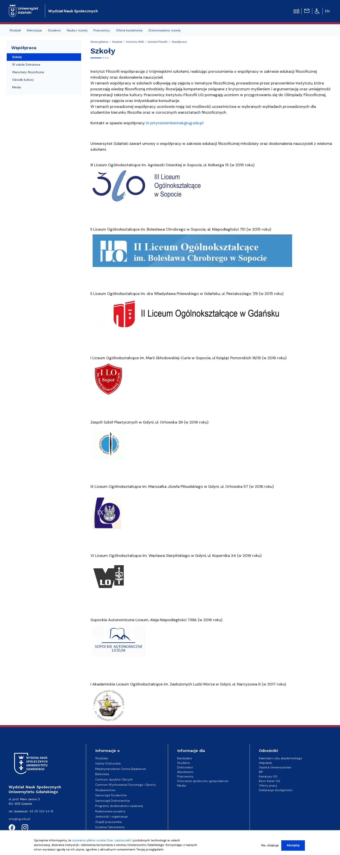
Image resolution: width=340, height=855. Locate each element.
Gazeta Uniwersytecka (275, 767)
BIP (261, 772)
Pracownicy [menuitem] (101, 30)
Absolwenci (185, 772)
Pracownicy (185, 776)
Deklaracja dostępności (276, 790)
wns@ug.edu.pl (19, 819)
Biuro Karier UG (269, 781)
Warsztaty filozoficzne (28, 72)
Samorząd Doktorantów (112, 801)
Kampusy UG (268, 776)
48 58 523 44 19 (41, 811)
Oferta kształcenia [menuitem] (129, 30)
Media (16, 87)
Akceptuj (293, 847)
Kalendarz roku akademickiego (280, 758)
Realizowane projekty (110, 811)
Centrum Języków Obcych (114, 779)
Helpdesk (265, 763)
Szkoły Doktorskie (108, 763)
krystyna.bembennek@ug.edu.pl (174, 123)
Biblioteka (102, 774)
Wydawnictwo (105, 790)
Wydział (117, 42)
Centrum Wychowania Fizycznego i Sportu (125, 785)
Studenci (183, 763)
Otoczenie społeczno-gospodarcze (202, 781)
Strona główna (99, 42)
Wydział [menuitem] (15, 30)
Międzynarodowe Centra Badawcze (120, 769)
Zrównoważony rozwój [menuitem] (164, 30)
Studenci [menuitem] (54, 30)
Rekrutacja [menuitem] (34, 30)
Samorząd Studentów (111, 795)
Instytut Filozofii (157, 42)
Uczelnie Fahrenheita (109, 827)
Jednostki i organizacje (111, 816)
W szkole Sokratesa (26, 64)
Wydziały (101, 758)
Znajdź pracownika (108, 822)
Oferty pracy (268, 785)
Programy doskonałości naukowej (119, 806)
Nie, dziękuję (270, 847)
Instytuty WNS (135, 42)
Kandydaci (184, 758)
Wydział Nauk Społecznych (73, 11)
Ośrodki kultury (23, 80)
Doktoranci (185, 767)
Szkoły (17, 57)
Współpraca (179, 42)
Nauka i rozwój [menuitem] (77, 30)
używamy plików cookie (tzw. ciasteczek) (101, 842)
